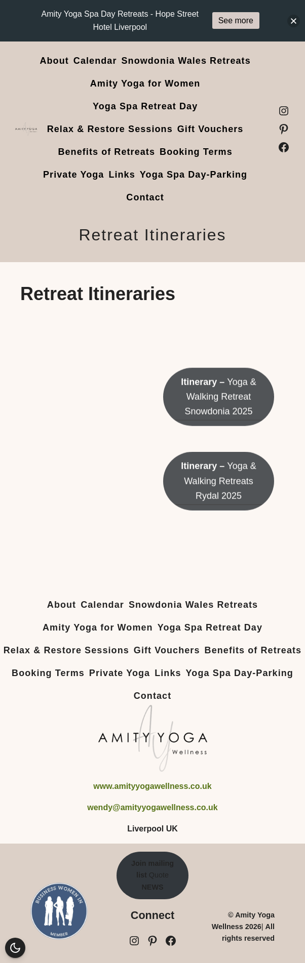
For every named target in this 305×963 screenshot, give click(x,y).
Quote (152, 875)
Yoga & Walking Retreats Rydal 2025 (218, 495)
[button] (293, 21)
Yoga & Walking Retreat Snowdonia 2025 (218, 411)
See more (235, 20)
